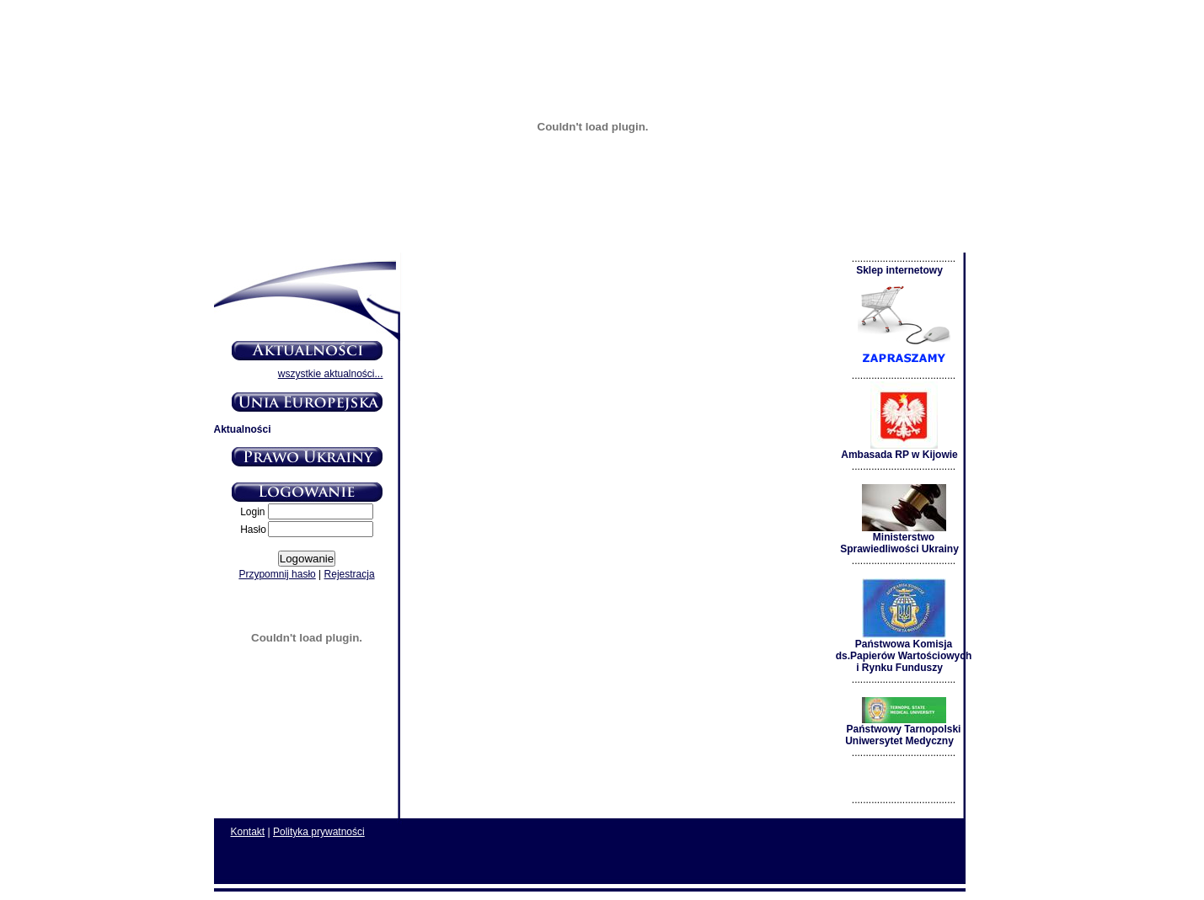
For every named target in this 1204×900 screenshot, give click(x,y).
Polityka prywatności (319, 832)
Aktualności (242, 429)
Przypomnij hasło (276, 574)
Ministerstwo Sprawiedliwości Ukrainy (899, 538)
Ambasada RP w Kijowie (899, 450)
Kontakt (248, 832)
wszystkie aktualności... (330, 374)
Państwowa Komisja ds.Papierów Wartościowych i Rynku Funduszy (904, 651)
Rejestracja (349, 574)
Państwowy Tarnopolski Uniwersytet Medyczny (903, 730)
